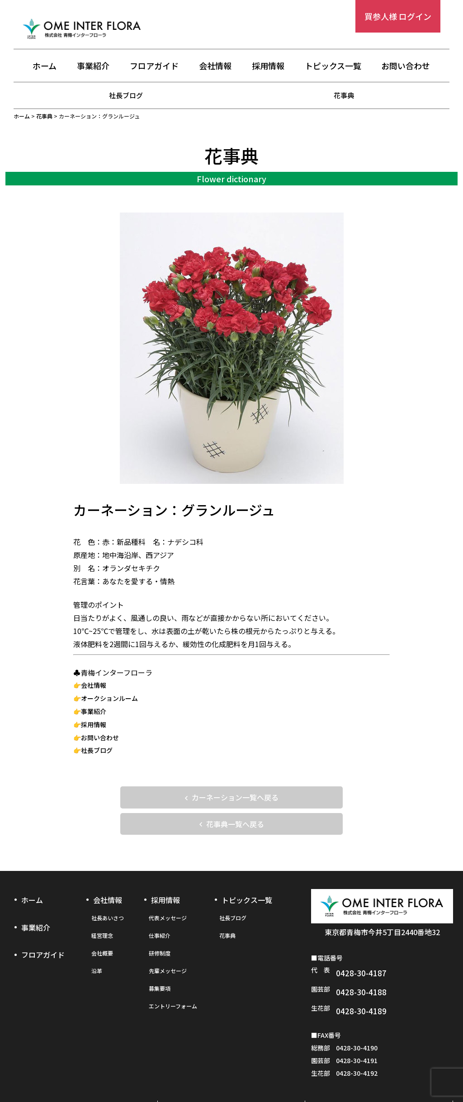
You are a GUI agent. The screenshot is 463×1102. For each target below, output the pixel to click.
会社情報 (215, 66)
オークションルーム (109, 698)
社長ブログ (126, 95)
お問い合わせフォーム (379, 1073)
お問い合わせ (405, 66)
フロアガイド (154, 66)
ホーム (45, 66)
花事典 (344, 95)
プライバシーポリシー (231, 1073)
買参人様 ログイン (397, 16)
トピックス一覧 (333, 66)
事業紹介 (93, 66)
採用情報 (268, 66)
